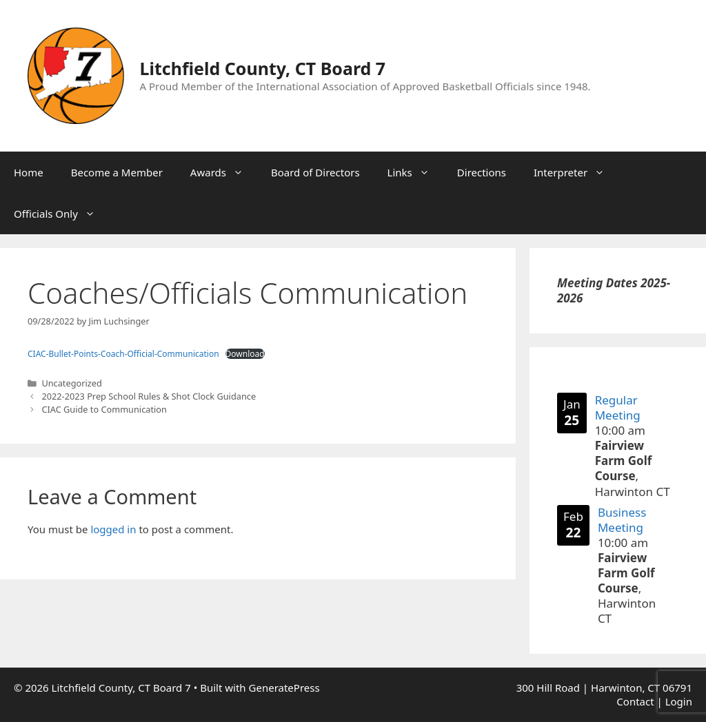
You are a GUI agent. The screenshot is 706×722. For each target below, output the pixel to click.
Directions (481, 172)
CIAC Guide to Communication (104, 409)
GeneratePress (284, 687)
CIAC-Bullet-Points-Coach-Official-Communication (123, 354)
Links (415, 172)
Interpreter (576, 172)
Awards (223, 172)
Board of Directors (315, 172)
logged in (113, 529)
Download (245, 354)
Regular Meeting (618, 407)
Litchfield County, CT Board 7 (263, 68)
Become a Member (117, 172)
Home (28, 172)
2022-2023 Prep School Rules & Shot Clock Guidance (148, 396)
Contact (635, 701)
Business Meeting (622, 519)
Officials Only (61, 213)
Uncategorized (71, 383)
